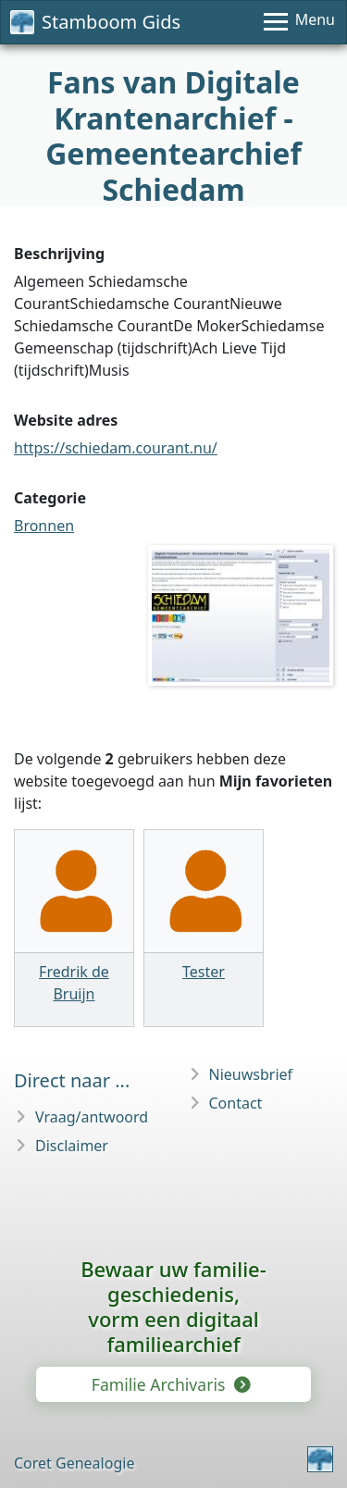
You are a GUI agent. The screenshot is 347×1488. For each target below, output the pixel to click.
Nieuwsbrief (251, 1074)
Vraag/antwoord (91, 1117)
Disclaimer (71, 1145)
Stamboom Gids (95, 21)
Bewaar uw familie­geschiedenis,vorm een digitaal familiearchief (173, 1306)
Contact (236, 1103)
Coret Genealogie (74, 1463)
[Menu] (299, 22)
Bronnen (44, 525)
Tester (203, 971)
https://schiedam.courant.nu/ (115, 448)
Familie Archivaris (170, 1384)
